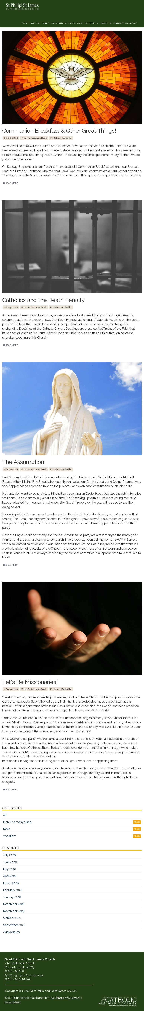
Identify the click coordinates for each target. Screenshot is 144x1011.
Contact (118, 23)
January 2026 (12, 897)
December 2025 (13, 904)
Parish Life (91, 23)
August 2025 (11, 932)
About (34, 23)
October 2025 (12, 918)
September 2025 (14, 925)
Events (45, 23)
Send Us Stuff (12, 1001)
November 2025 (13, 911)
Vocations (9, 836)
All (5, 815)
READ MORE (10, 183)
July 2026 (9, 855)
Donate (106, 23)
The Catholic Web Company (65, 997)
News (6, 829)
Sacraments (59, 23)
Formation (75, 23)
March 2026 (11, 883)
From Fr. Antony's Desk (17, 822)
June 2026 (10, 862)
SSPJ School (131, 23)
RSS (137, 822)
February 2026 (12, 890)
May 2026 (9, 869)
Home (24, 23)
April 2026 (10, 876)
